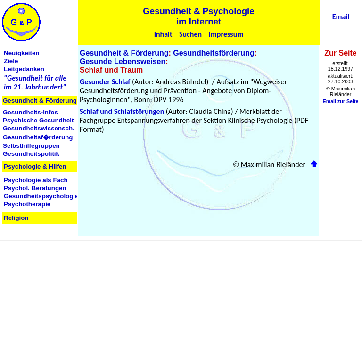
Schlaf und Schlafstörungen (122, 111)
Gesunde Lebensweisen (122, 61)
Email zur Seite (341, 101)
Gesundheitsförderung (213, 53)
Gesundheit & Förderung (124, 53)
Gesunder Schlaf (105, 81)
